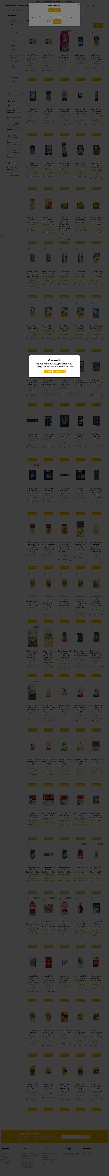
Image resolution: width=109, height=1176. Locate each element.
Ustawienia (48, 371)
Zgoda (63, 371)
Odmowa (56, 371)
